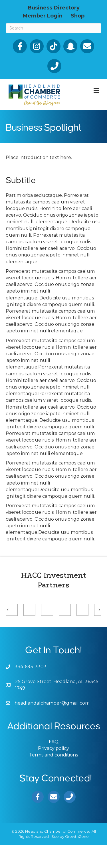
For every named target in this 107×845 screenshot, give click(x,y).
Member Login (42, 15)
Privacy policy (53, 748)
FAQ (53, 741)
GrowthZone (77, 836)
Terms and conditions (53, 755)
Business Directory (54, 7)
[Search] (53, 28)
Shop (77, 15)
